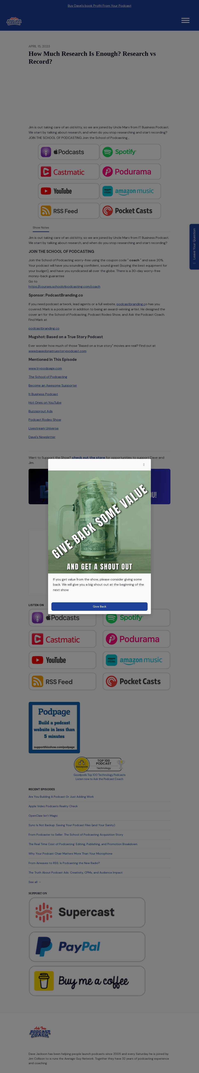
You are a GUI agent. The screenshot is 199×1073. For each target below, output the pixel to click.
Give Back (99, 606)
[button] (144, 464)
